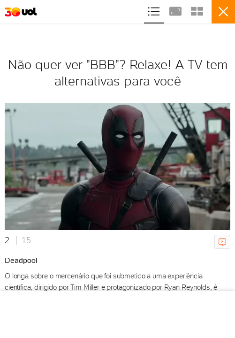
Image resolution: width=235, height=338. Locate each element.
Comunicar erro (224, 242)
